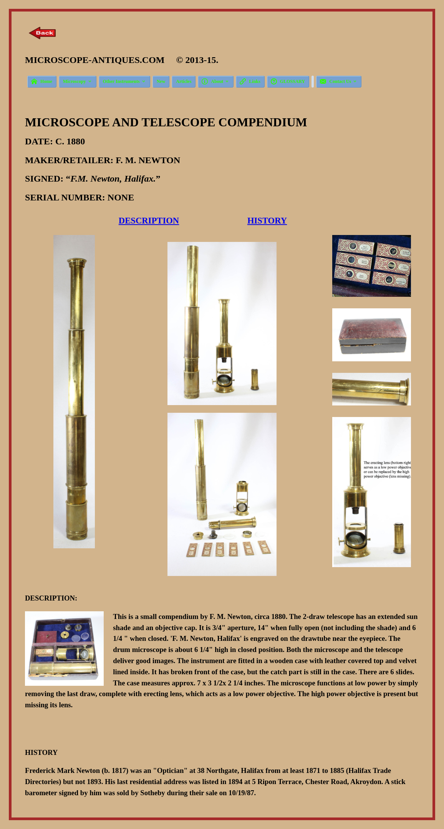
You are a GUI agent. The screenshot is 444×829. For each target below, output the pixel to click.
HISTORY (267, 220)
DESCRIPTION (149, 220)
